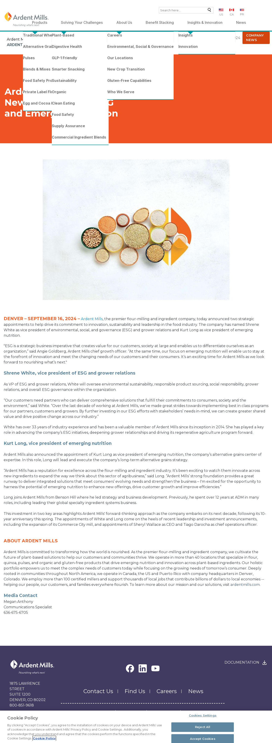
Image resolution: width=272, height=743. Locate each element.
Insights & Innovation (204, 22)
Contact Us (98, 691)
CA (232, 14)
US (221, 14)
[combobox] (186, 10)
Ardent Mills (18, 39)
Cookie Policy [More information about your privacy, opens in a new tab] (44, 738)
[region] (136, 727)
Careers (167, 691)
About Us (124, 22)
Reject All (202, 727)
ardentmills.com (245, 584)
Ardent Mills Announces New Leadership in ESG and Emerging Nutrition (85, 45)
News (241, 22)
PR (242, 14)
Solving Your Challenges (82, 22)
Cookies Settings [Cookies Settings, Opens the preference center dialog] (203, 715)
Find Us (135, 691)
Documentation (242, 662)
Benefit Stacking (160, 22)
